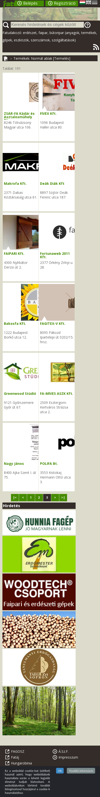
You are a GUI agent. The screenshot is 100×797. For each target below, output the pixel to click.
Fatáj (15, 757)
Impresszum (68, 757)
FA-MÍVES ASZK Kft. (56, 393)
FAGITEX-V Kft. (52, 323)
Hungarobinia (21, 763)
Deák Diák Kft (52, 183)
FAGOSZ (17, 751)
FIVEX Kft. (48, 113)
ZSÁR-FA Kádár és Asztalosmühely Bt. (19, 116)
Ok (60, 771)
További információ (81, 771)
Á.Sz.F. (64, 751)
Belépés (30, 3)
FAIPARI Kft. (14, 253)
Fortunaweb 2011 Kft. (55, 255)
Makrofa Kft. (15, 183)
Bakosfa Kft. (15, 323)
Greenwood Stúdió (20, 393)
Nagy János (14, 463)
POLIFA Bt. (49, 463)
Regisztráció (65, 3)
